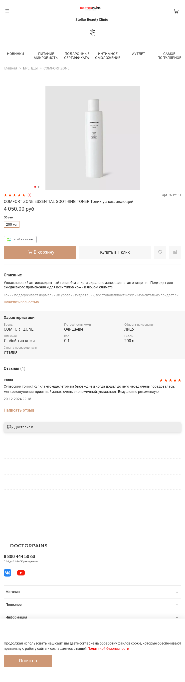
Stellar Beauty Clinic (91, 19)
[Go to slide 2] (38, 186)
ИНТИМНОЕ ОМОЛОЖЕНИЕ (104, 55)
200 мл (11, 224)
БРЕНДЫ (30, 68)
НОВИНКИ (15, 53)
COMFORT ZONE (56, 68)
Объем (8, 217)
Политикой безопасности (108, 649)
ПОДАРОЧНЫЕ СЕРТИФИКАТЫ (74, 55)
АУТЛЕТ (133, 53)
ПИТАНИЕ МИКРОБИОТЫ (45, 55)
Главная (10, 68)
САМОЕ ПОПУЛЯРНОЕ (163, 55)
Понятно (28, 660)
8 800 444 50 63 (19, 556)
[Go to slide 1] (35, 186)
